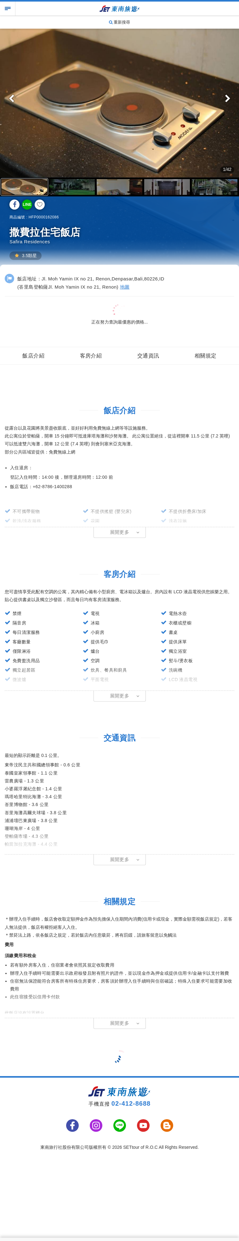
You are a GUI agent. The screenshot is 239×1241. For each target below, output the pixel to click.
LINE (27, 204)
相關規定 (205, 354)
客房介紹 (91, 354)
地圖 (125, 287)
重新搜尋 (119, 22)
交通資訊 (148, 354)
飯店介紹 (33, 354)
